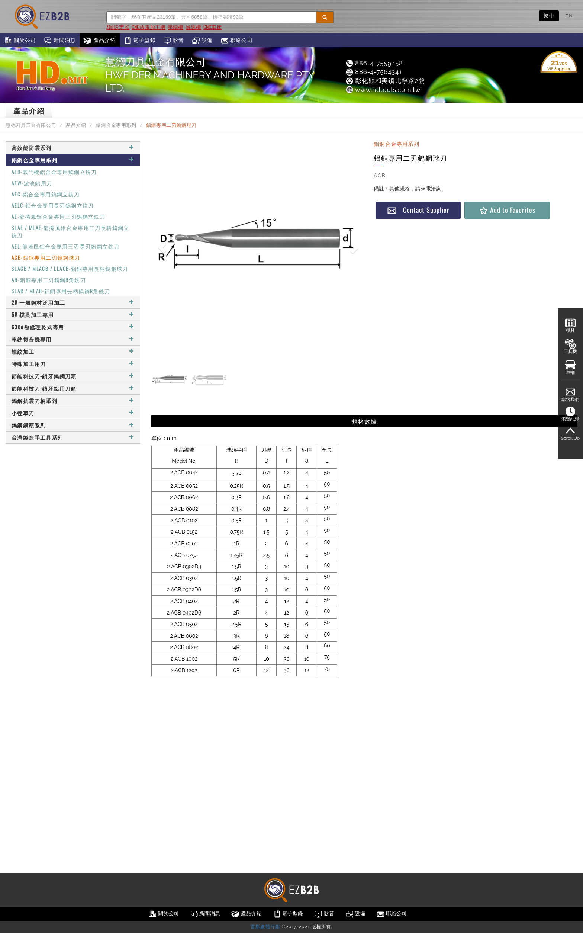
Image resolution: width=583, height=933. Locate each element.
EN (569, 16)
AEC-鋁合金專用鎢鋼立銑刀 (46, 194)
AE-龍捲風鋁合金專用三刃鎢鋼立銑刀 (58, 216)
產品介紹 (99, 40)
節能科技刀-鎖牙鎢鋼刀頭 (73, 376)
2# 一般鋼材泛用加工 (73, 302)
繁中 (549, 16)
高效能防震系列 (73, 147)
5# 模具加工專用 (73, 314)
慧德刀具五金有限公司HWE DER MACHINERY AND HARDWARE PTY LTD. (209, 75)
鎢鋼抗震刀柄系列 (73, 400)
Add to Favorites (507, 210)
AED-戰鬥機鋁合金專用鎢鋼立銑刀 (54, 172)
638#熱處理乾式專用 (73, 327)
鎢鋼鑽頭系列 (73, 425)
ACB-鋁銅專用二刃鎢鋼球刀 (46, 257)
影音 (173, 40)
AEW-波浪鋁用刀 (32, 183)
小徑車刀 (73, 413)
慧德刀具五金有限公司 (31, 125)
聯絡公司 (236, 40)
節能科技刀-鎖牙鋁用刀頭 (73, 388)
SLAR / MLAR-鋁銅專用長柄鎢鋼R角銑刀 (61, 291)
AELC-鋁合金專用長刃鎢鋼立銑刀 (53, 205)
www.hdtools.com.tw (383, 89)
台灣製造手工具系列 (73, 437)
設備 (202, 40)
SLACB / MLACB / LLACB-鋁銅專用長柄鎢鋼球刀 (70, 268)
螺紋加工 (73, 351)
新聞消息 (60, 40)
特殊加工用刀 (73, 364)
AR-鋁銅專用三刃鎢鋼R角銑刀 (49, 279)
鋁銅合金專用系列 (116, 125)
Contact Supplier (418, 210)
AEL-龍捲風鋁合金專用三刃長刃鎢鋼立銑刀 (65, 246)
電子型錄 (139, 40)
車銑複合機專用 (73, 339)
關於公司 (20, 40)
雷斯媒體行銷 (265, 926)
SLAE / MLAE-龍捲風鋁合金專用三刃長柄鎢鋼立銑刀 (70, 231)
